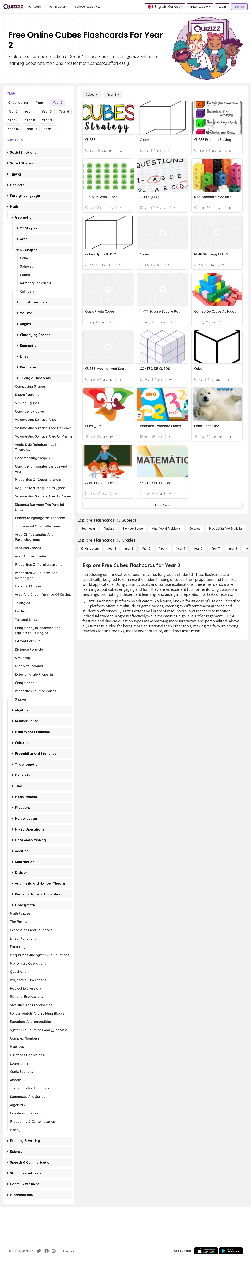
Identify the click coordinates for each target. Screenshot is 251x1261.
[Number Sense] (133, 528)
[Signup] (239, 6)
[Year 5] (181, 548)
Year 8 (30, 120)
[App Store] (206, 1250)
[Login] (222, 6)
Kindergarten (18, 103)
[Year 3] (146, 548)
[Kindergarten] (89, 548)
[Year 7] (215, 548)
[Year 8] (233, 548)
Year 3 (12, 111)
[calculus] (195, 528)
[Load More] (162, 505)
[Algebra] (109, 528)
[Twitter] (39, 1251)
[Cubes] (91, 94)
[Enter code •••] (200, 6)
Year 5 (47, 111)
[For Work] (34, 6)
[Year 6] (198, 548)
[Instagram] (54, 1251)
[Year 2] (113, 94)
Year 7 (13, 120)
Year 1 (41, 103)
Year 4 (30, 111)
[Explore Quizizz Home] (13, 6)
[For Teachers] (58, 6)
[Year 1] (111, 548)
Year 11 (31, 129)
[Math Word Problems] (166, 528)
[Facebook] (46, 1251)
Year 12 (49, 129)
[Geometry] (87, 528)
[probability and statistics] (226, 528)
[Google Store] (231, 1250)
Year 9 (47, 120)
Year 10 (13, 129)
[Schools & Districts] (87, 6)
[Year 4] (163, 548)
